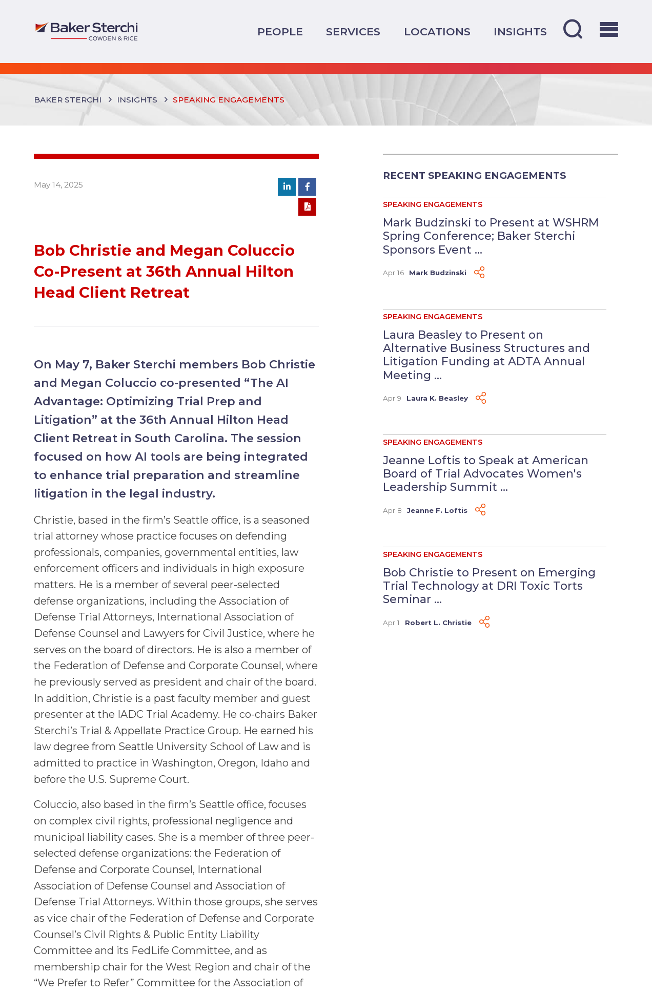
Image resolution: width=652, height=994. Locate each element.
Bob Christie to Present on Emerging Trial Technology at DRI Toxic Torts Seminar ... (489, 586)
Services (353, 31)
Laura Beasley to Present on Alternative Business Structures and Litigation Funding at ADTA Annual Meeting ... (486, 355)
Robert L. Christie (438, 622)
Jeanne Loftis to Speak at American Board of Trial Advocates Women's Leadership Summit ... (485, 473)
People (280, 31)
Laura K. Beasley (437, 398)
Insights (520, 31)
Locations (437, 31)
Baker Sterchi (67, 100)
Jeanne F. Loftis (437, 510)
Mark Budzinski (437, 272)
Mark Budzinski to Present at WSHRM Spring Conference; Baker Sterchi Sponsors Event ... (491, 236)
